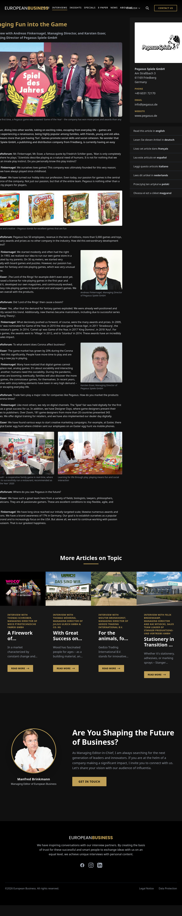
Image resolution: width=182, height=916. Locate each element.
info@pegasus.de (146, 104)
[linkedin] (99, 865)
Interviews (59, 7)
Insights (76, 7)
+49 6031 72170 (145, 93)
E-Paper (103, 7)
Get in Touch (89, 781)
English (133, 8)
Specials (90, 7)
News (114, 7)
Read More (20, 668)
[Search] (147, 8)
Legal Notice (146, 888)
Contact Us (165, 8)
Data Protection (168, 888)
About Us (126, 7)
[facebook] (82, 865)
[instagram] (91, 865)
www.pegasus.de (146, 115)
